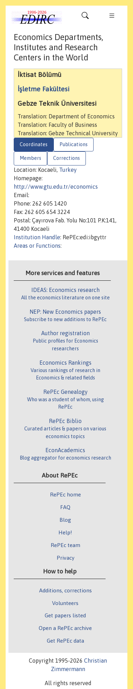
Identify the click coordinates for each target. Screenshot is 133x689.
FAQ (65, 507)
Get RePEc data (65, 640)
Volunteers (65, 603)
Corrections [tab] (66, 158)
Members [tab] (30, 158)
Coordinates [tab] (34, 144)
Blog (65, 519)
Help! (65, 532)
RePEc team (65, 545)
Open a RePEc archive (65, 628)
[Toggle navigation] (85, 17)
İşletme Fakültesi (43, 89)
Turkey (68, 170)
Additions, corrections (65, 590)
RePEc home (65, 494)
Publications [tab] (73, 144)
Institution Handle (37, 237)
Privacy (65, 557)
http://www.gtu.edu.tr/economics (56, 186)
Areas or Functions (37, 245)
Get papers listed (65, 615)
